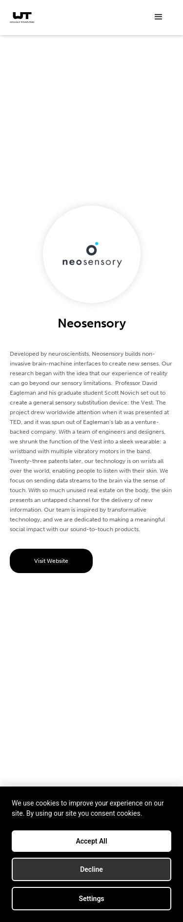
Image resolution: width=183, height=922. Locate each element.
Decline (91, 869)
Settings (91, 899)
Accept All (91, 841)
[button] (158, 17)
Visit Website (51, 560)
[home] (22, 17)
